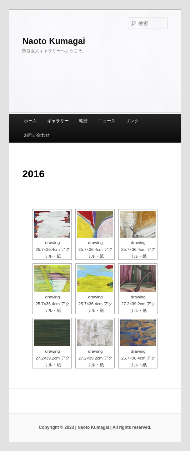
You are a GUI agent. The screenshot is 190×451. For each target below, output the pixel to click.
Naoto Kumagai (53, 41)
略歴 (83, 120)
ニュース (106, 120)
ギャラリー (58, 120)
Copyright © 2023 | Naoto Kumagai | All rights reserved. (95, 427)
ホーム (30, 120)
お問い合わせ (37, 135)
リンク (132, 120)
